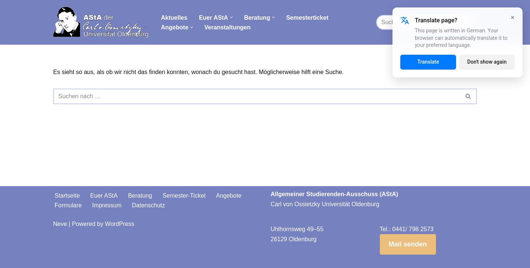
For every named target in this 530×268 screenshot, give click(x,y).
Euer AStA (104, 195)
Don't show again (487, 62)
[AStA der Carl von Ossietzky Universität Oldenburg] (100, 22)
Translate (428, 62)
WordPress (119, 224)
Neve (60, 224)
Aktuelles (174, 18)
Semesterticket (307, 18)
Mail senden (408, 244)
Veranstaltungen (227, 27)
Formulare (68, 205)
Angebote (229, 195)
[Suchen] (256, 96)
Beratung (140, 195)
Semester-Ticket (184, 195)
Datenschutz (148, 205)
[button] (231, 17)
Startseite (67, 195)
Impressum (107, 205)
